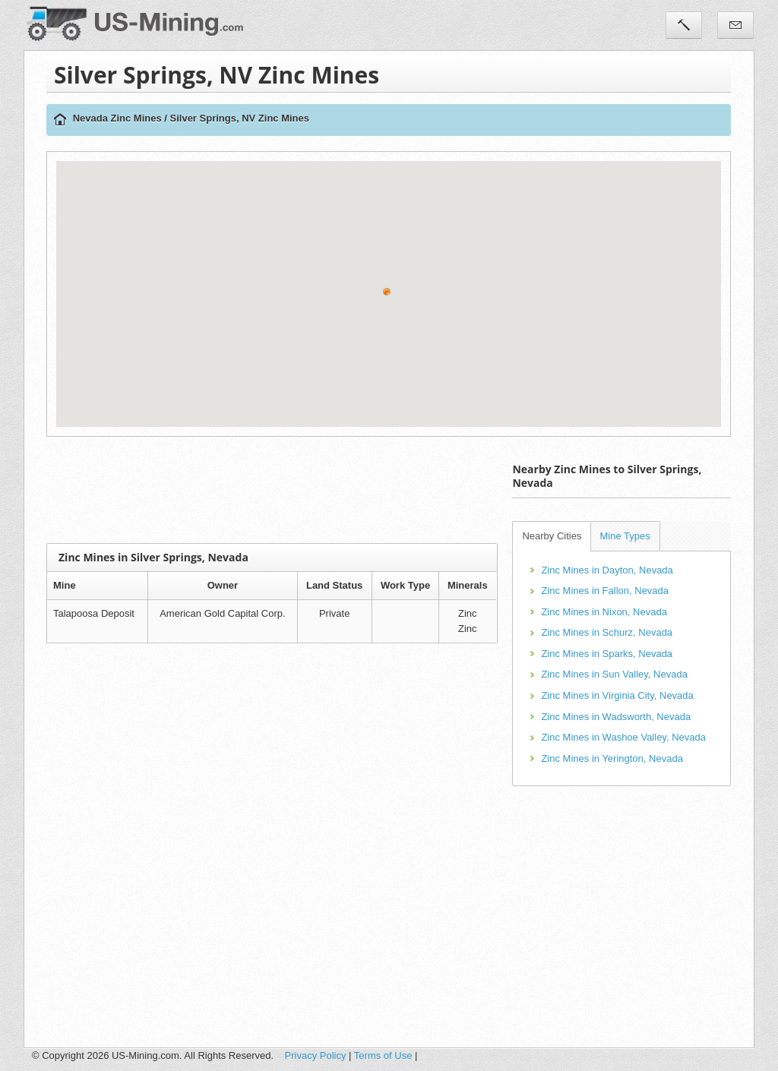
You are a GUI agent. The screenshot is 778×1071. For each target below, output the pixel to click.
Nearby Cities (551, 536)
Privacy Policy (315, 1055)
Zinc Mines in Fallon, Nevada (605, 590)
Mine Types (624, 536)
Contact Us (735, 25)
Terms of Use (383, 1055)
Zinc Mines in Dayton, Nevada (606, 570)
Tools (684, 25)
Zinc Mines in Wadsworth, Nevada (616, 716)
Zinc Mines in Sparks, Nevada (606, 653)
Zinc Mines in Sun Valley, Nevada (614, 674)
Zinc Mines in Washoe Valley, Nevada (623, 737)
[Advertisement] (322, 490)
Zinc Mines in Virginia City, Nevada (617, 695)
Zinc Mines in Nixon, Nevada (603, 612)
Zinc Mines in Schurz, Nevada (606, 632)
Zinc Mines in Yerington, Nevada (611, 758)
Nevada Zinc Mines (117, 118)
